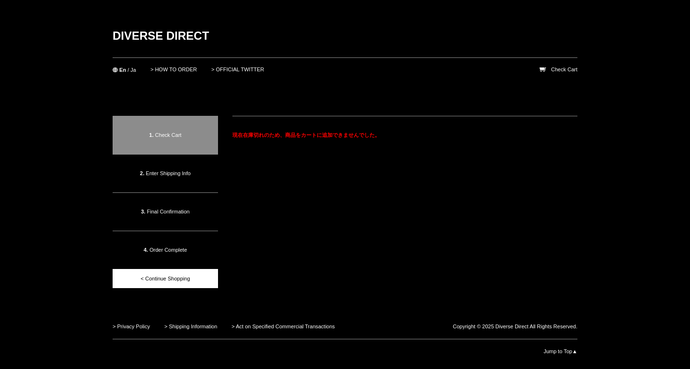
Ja (133, 70)
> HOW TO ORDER (173, 69)
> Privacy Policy (131, 326)
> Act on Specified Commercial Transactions (283, 326)
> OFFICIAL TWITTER (237, 69)
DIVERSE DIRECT (161, 35)
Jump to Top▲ (560, 351)
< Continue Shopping (165, 278)
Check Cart (564, 69)
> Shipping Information (190, 326)
